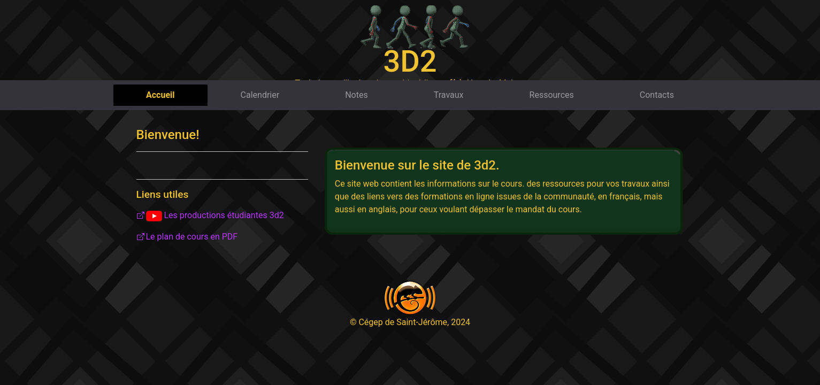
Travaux (449, 95)
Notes (356, 95)
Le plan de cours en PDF (192, 237)
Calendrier (260, 95)
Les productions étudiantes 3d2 (215, 215)
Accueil (160, 95)
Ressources (552, 95)
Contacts (657, 95)
